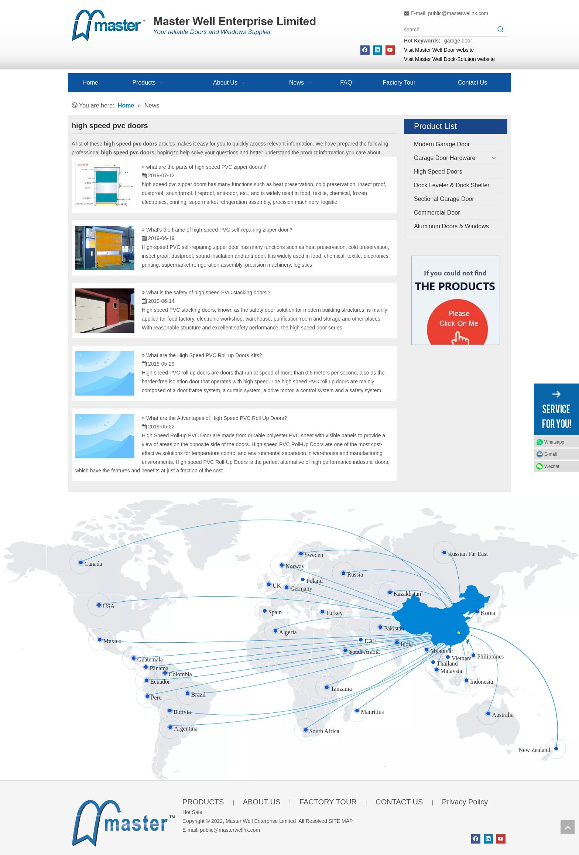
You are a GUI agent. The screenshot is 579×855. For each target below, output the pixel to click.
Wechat (551, 466)
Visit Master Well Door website (439, 50)
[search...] (449, 29)
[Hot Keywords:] (500, 29)
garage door (458, 41)
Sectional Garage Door (444, 199)
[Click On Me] (455, 300)
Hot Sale (192, 812)
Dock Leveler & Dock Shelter (452, 185)
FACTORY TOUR (328, 802)
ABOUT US (262, 802)
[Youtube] (390, 50)
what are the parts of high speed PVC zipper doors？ (206, 167)
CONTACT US (399, 802)
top (568, 827)
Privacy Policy (465, 802)
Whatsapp (554, 441)
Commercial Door (437, 212)
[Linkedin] (377, 50)
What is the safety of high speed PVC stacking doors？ (209, 292)
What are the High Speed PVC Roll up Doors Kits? (204, 355)
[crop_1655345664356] (123, 822)
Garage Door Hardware (444, 158)
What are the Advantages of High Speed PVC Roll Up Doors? (216, 418)
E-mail (550, 453)
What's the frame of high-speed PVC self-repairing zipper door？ (220, 230)
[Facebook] (365, 50)
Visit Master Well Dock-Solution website (449, 59)
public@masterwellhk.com (458, 13)
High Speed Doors (438, 171)
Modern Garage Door (442, 144)
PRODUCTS (203, 802)
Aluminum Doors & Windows (451, 226)
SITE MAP (341, 821)
